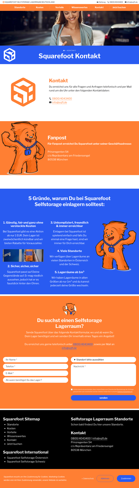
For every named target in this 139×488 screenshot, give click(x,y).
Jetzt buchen (119, 7)
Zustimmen (126, 478)
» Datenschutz (88, 478)
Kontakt (99, 7)
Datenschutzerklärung (124, 392)
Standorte (19, 7)
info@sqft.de (131, 2)
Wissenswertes (79, 7)
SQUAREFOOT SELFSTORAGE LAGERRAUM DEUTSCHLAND (29, 2)
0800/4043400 (115, 2)
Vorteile (59, 7)
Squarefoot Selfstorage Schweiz (26, 461)
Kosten (39, 7)
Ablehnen (105, 478)
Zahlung (101, 2)
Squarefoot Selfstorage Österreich (27, 457)
